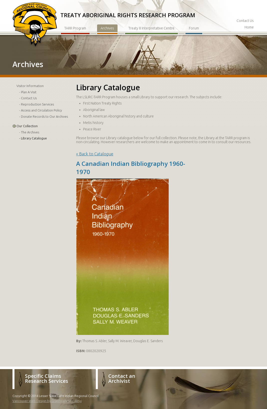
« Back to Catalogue (94, 153)
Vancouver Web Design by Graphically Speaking (47, 401)
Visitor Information (30, 86)
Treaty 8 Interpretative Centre (151, 28)
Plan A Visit (28, 92)
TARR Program (75, 28)
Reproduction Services (37, 104)
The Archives (30, 132)
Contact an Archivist (121, 378)
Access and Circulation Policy (41, 110)
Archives (107, 28)
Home (249, 27)
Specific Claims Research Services (46, 378)
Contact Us (245, 21)
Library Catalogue (34, 138)
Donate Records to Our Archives (44, 116)
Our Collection (27, 126)
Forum (194, 28)
